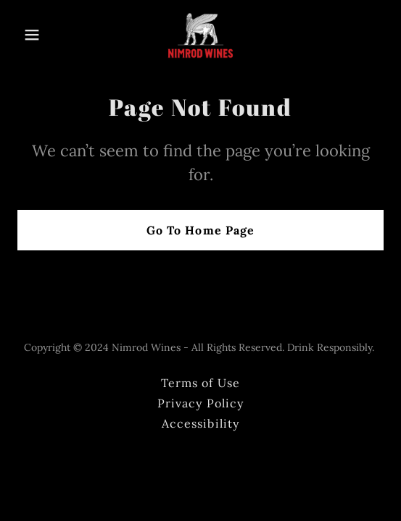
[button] (45, 34)
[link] (200, 35)
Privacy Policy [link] (200, 403)
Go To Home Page (200, 230)
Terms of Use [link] (200, 383)
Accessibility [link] (200, 423)
